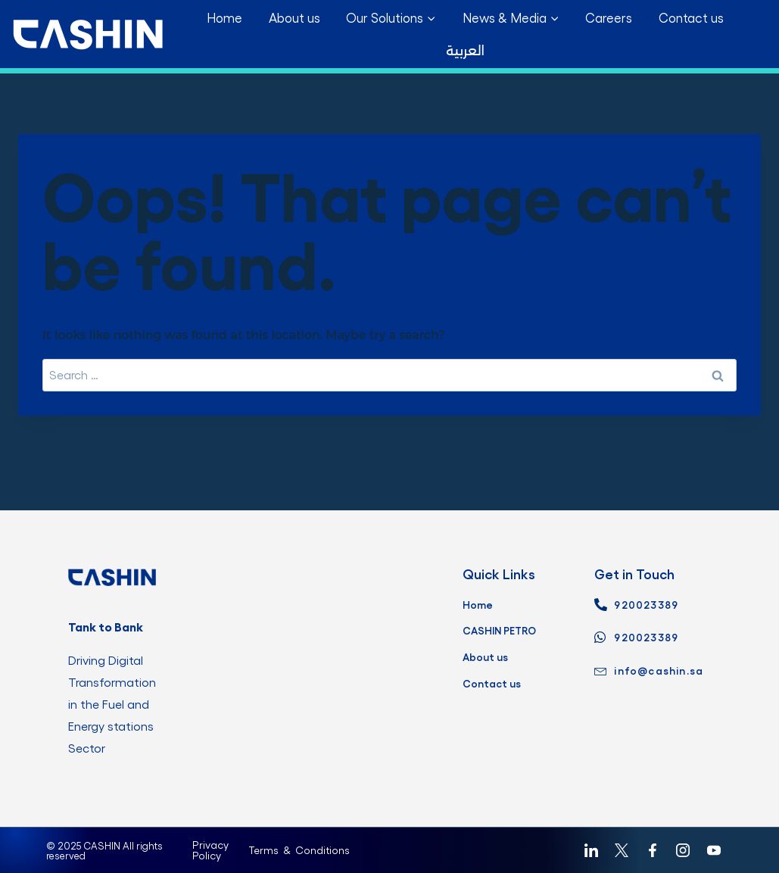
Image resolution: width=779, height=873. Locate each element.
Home (224, 17)
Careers (608, 17)
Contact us (691, 17)
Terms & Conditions (299, 833)
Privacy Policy (210, 833)
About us (294, 17)
